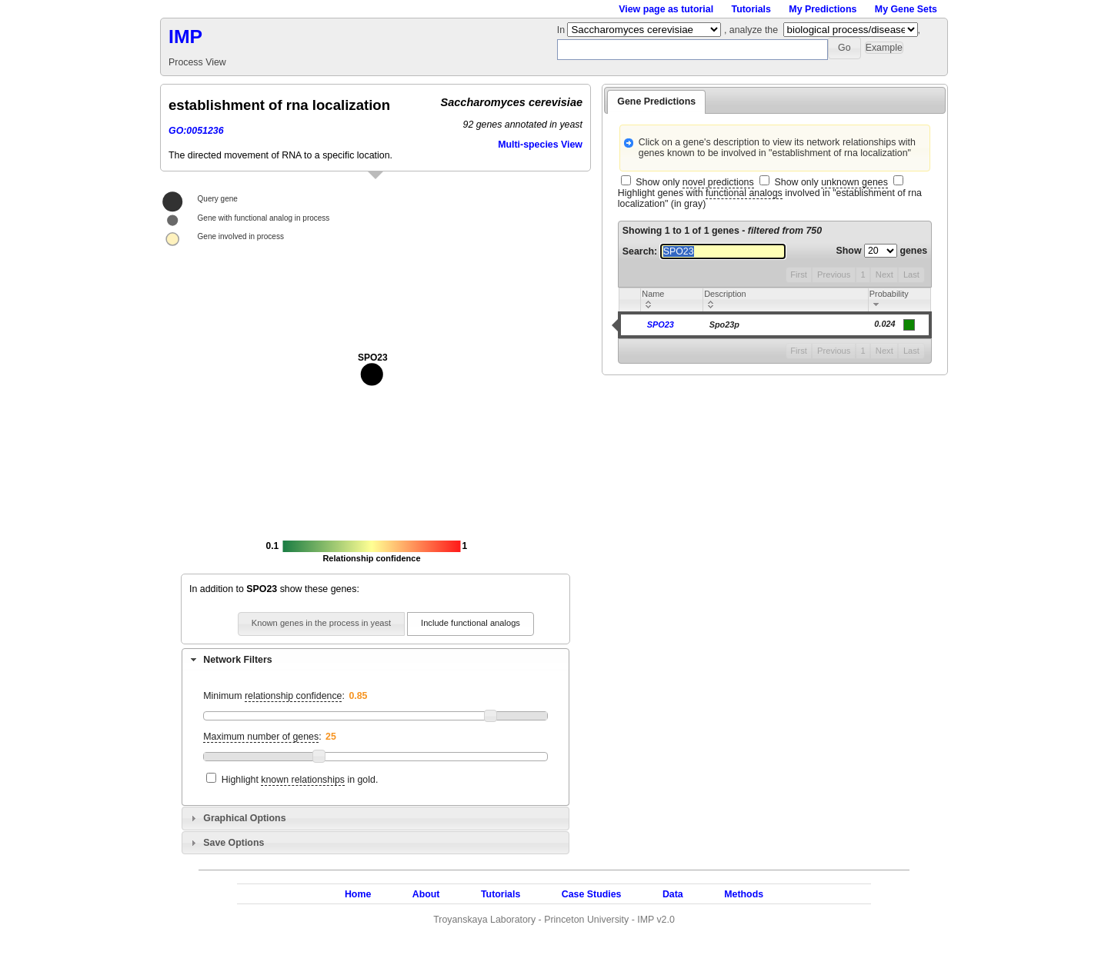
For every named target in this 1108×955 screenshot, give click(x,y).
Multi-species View (540, 144)
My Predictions (822, 9)
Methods (743, 894)
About (426, 894)
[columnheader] (672, 300)
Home (358, 894)
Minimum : (274, 696)
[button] (844, 48)
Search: (704, 251)
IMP (185, 36)
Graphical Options (244, 818)
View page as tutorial (666, 9)
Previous (833, 274)
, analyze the (751, 30)
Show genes (882, 250)
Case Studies (592, 894)
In (562, 30)
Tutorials (751, 9)
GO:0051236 (196, 130)
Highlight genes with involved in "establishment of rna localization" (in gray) (770, 198)
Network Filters (237, 659)
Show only (694, 182)
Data (672, 894)
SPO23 (660, 324)
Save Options (233, 842)
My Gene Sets (906, 9)
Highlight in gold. (300, 780)
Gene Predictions (656, 101)
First (798, 274)
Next (884, 274)
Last (911, 274)
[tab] (375, 659)
